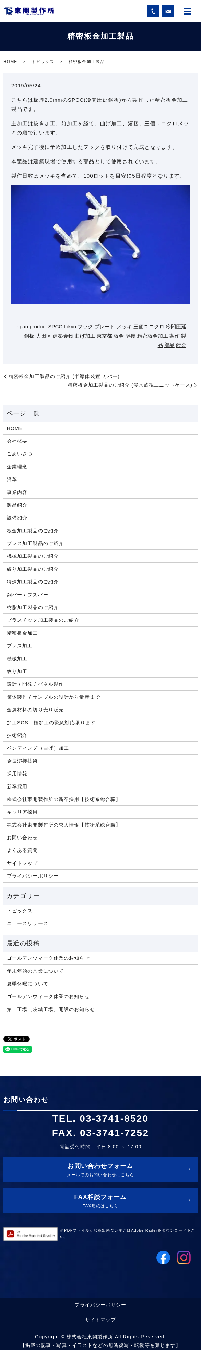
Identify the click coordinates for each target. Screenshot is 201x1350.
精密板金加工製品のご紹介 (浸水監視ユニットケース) (130, 385)
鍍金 (181, 345)
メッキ (124, 326)
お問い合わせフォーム (100, 1171)
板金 (119, 336)
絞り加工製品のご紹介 (33, 569)
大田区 (43, 336)
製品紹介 (17, 505)
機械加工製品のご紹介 (33, 556)
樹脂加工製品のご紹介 (33, 607)
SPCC (55, 326)
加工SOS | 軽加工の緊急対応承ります (51, 722)
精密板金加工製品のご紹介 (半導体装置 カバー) (64, 376)
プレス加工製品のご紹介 (35, 543)
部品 (169, 345)
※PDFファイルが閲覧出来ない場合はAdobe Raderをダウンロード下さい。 (127, 1233)
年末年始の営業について (35, 971)
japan (21, 326)
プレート (104, 326)
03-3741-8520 (114, 1118)
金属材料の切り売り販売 (35, 709)
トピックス (43, 61)
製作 (174, 336)
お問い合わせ (22, 837)
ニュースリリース (27, 923)
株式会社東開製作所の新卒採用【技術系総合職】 (64, 799)
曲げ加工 (85, 336)
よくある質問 (22, 850)
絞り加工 (17, 671)
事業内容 (17, 492)
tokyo (70, 326)
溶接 (130, 336)
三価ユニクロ (148, 326)
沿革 (12, 479)
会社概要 (17, 441)
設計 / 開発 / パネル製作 (35, 684)
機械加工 (17, 658)
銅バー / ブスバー (27, 594)
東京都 (104, 336)
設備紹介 (17, 517)
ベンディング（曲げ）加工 (38, 748)
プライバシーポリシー (33, 876)
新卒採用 (17, 786)
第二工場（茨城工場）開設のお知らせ (51, 1009)
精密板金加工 (152, 336)
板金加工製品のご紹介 (33, 530)
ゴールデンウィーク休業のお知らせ (48, 958)
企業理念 (17, 466)
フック (85, 326)
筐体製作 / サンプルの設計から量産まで (53, 697)
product (38, 326)
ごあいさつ (20, 453)
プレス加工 (20, 645)
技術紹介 (17, 735)
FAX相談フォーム (100, 1202)
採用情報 (17, 773)
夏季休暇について (27, 983)
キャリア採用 (22, 812)
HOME (10, 61)
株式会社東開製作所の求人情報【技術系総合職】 (64, 825)
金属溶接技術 (22, 761)
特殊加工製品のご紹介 (33, 581)
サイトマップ (22, 863)
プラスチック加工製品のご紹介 (43, 620)
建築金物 (63, 336)
